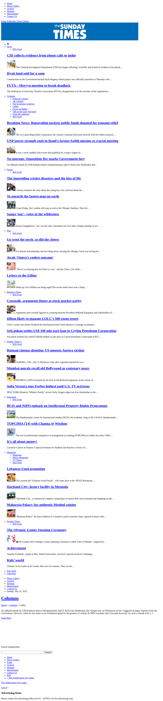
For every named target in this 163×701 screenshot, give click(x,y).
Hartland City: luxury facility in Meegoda (37, 487)
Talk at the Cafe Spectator (24, 111)
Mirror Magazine (20, 457)
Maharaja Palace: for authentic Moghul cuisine (41, 504)
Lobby (16, 106)
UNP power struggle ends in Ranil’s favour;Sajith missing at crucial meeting (62, 141)
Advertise (11, 573)
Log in (4, 687)
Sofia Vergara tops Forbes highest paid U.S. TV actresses (48, 386)
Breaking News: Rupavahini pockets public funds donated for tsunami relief (62, 123)
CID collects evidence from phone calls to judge (41, 55)
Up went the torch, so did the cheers (33, 239)
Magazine (11, 452)
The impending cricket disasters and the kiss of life (44, 178)
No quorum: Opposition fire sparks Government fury (46, 159)
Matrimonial (12, 14)
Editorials (11, 21)
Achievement (16, 548)
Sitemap (10, 11)
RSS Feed (17, 49)
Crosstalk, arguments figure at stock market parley (44, 301)
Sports (10, 169)
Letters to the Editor (22, 275)
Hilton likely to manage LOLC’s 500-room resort (42, 318)
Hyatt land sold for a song (26, 73)
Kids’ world (15, 560)
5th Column (18, 101)
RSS (9, 675)
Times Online (22, 21)
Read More (6, 618)
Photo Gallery (13, 6)
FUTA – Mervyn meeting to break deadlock (38, 85)
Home (9, 3)
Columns (11, 96)
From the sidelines (21, 114)
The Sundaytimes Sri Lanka (20, 678)
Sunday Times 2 (14, 341)
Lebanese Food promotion (26, 469)
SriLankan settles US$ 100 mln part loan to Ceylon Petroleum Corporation (61, 331)
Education (11, 397)
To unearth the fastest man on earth (33, 196)
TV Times (17, 460)
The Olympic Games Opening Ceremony (36, 530)
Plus (9, 231)
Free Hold (11, 571)
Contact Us (12, 16)
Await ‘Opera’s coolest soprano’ (30, 257)
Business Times (14, 292)
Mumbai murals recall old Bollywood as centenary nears (48, 368)
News (9, 46)
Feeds (3, 21)
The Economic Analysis (23, 104)
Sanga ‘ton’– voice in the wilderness (33, 214)
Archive (10, 8)
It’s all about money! (22, 441)
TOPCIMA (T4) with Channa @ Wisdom (37, 423)
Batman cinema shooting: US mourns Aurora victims (45, 350)
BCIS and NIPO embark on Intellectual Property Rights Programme (57, 406)
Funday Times (13, 521)
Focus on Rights (20, 109)
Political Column (20, 99)
